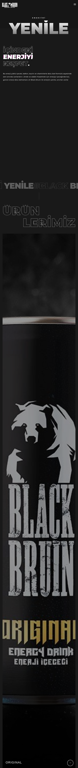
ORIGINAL (14, 762)
